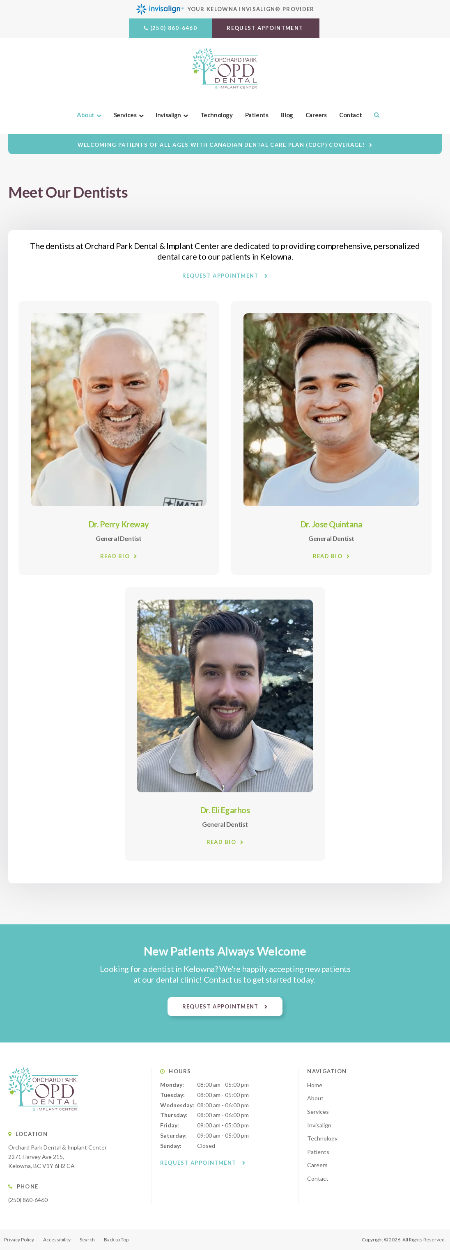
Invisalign (168, 115)
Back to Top (116, 1239)
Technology (216, 115)
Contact (350, 115)
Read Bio (115, 555)
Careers (316, 115)
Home (314, 1084)
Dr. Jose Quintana (332, 524)
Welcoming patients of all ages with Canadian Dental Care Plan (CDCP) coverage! (221, 144)
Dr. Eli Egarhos (225, 810)
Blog (287, 115)
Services (125, 115)
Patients (257, 115)
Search (373, 115)
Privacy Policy (19, 1239)
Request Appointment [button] (266, 28)
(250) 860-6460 (173, 28)
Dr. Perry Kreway (119, 524)
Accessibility (57, 1239)
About (85, 115)
